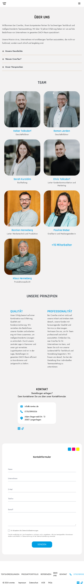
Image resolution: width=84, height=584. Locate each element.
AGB (43, 582)
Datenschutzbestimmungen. (30, 530)
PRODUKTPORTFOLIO (29, 574)
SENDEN (42, 544)
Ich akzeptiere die (25, 530)
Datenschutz (33, 582)
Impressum (22, 582)
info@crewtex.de (31, 406)
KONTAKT (63, 574)
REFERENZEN (46, 574)
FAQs (50, 582)
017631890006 (31, 411)
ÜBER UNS (55, 574)
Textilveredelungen (10, 574)
